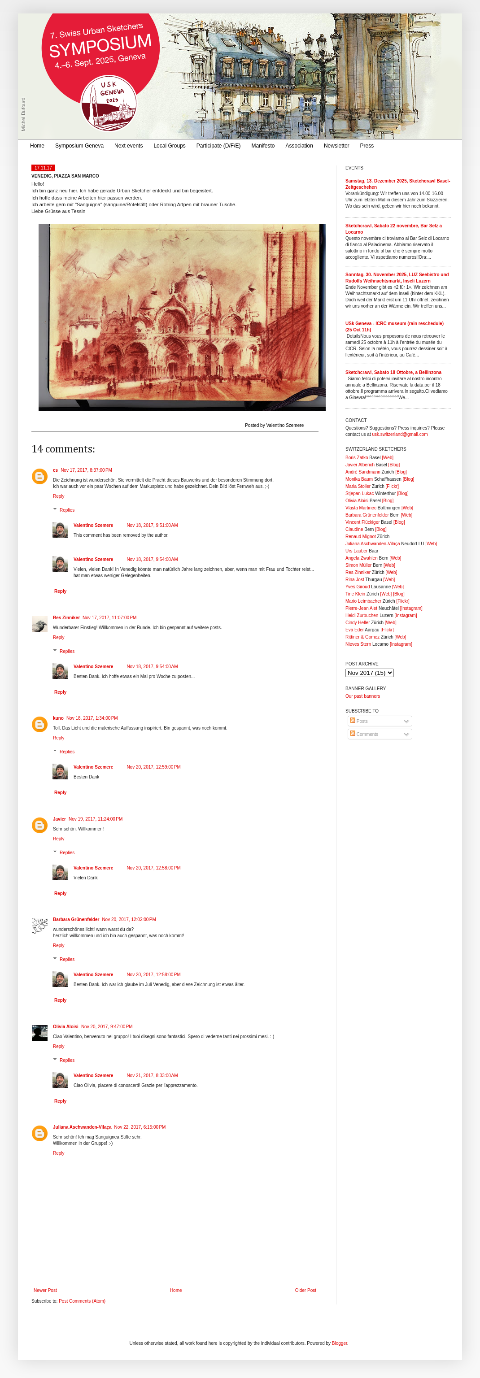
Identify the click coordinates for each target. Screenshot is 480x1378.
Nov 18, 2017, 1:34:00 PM (92, 718)
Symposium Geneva (79, 146)
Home (37, 146)
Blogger (339, 1343)
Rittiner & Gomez (362, 637)
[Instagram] (411, 608)
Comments (364, 734)
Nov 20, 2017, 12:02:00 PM (129, 919)
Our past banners (362, 696)
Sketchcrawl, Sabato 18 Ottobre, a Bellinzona (393, 372)
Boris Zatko (356, 457)
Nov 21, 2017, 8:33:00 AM (152, 1075)
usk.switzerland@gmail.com (400, 434)
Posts (359, 721)
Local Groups (169, 146)
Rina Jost (354, 579)
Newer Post (45, 1290)
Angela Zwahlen (361, 558)
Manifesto (263, 146)
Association (299, 146)
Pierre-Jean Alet (361, 608)
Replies (67, 510)
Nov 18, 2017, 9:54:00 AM (152, 559)
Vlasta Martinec (360, 507)
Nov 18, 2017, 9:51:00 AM (152, 525)
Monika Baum (359, 479)
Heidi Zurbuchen (361, 615)
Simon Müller (358, 565)
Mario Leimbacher (363, 601)
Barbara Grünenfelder (76, 919)
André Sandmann (362, 471)
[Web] (387, 457)
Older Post (305, 1290)
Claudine (354, 529)
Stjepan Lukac (359, 493)
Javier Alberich (360, 464)
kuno (58, 718)
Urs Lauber (356, 550)
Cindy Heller (357, 622)
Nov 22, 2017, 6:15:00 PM (140, 1127)
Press (367, 146)
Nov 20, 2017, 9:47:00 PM (107, 1026)
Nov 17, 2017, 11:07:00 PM (109, 617)
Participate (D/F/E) (218, 146)
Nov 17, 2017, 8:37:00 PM (86, 470)
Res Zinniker (66, 617)
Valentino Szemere (93, 525)
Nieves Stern (358, 644)
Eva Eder (354, 629)
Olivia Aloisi (66, 1026)
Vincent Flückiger (362, 522)
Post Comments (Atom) (82, 1301)
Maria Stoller (358, 486)
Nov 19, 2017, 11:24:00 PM (95, 819)
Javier (59, 819)
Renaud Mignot (360, 536)
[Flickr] (391, 486)
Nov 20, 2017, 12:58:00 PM (153, 867)
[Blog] (394, 464)
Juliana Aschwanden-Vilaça (82, 1127)
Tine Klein (355, 593)
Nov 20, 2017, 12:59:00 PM (153, 767)
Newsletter (336, 146)
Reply (59, 496)
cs (55, 470)
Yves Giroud (357, 586)
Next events (128, 146)
